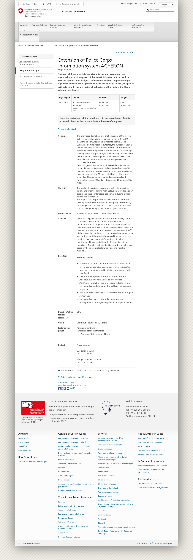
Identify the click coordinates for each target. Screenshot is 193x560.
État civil (101, 523)
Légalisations (103, 468)
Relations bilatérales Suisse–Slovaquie (153, 465)
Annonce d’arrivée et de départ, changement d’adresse (111, 439)
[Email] (74, 388)
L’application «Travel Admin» (70, 491)
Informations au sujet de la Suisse (152, 450)
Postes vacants (24, 450)
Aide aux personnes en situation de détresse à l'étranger (112, 458)
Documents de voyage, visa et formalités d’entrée (75, 454)
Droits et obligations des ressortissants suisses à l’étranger (74, 527)
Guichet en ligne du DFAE (63, 401)
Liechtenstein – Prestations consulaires (114, 500)
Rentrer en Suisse (65, 518)
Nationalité (103, 519)
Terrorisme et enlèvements (69, 464)
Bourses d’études (105, 496)
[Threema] (68, 388)
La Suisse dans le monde (70, 4)
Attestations (103, 472)
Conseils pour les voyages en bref (72, 442)
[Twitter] (62, 388)
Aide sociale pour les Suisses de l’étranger (115, 464)
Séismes (61, 468)
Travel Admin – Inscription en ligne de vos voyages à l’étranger (115, 505)
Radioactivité (63, 472)
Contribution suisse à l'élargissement (62, 45)
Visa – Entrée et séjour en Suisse (151, 438)
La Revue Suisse (104, 515)
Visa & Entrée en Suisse (118, 28)
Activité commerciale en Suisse (151, 454)
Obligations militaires (107, 484)
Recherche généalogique (108, 492)
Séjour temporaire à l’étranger (71, 506)
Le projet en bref (68, 129)
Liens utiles (102, 511)
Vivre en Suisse (144, 446)
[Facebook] (59, 388)
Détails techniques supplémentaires (76, 377)
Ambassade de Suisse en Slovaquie (32, 462)
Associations (63, 533)
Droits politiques (105, 449)
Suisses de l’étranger (66, 522)
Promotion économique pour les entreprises (116, 527)
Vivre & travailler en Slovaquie (84, 28)
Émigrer (61, 502)
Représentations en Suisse (69, 537)
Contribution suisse (29, 37)
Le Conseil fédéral (30, 4)
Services (101, 28)
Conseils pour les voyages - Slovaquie (73, 438)
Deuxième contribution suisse (150, 483)
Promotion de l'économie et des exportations (151, 471)
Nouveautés (23, 438)
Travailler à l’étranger (67, 510)
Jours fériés (23, 446)
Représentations (39, 28)
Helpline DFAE (134, 401)
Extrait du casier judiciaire (109, 488)
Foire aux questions (66, 460)
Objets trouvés (104, 480)
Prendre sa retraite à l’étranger (71, 514)
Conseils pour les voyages (60, 28)
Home (21, 45)
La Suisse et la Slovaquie (142, 28)
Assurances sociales (106, 476)
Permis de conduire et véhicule (110, 453)
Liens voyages (64, 480)
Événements (23, 442)
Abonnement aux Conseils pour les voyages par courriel (76, 485)
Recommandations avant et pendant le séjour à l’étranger (74, 447)
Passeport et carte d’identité (110, 445)
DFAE (48, 4)
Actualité (24, 28)
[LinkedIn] (65, 388)
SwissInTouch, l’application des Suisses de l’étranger (115, 532)
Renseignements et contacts (150, 442)
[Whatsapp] (71, 388)
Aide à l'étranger (65, 476)
